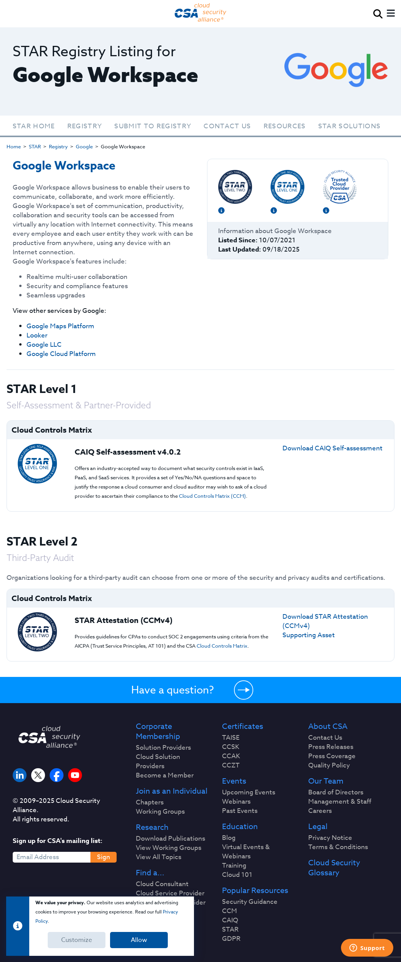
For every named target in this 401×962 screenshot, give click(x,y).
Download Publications (170, 838)
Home (14, 146)
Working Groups (160, 811)
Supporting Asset (308, 635)
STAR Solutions (349, 126)
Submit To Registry (152, 126)
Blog (229, 838)
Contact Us (227, 126)
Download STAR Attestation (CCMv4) (325, 621)
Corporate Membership (158, 732)
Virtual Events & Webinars (246, 852)
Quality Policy (329, 765)
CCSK (230, 747)
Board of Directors (335, 792)
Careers (320, 811)
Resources (285, 126)
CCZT (231, 765)
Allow (139, 940)
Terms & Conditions (338, 847)
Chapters (150, 802)
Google (84, 146)
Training (234, 865)
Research (152, 828)
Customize (76, 940)
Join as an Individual (171, 791)
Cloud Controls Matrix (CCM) (212, 495)
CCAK (231, 756)
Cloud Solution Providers (158, 761)
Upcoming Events (248, 792)
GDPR (231, 939)
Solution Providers (163, 747)
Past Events (239, 811)
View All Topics (158, 857)
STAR (35, 146)
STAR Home (34, 126)
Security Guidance (249, 902)
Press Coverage (332, 756)
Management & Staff (339, 801)
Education (240, 827)
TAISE (230, 737)
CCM (229, 911)
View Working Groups (168, 848)
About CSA (328, 727)
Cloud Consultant (162, 884)
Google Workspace (64, 166)
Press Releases (330, 747)
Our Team (325, 781)
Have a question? (172, 690)
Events (234, 781)
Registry (84, 126)
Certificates (242, 727)
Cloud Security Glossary (334, 868)
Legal (317, 827)
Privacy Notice (330, 838)
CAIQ (230, 920)
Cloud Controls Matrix (222, 645)
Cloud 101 (237, 875)
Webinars (236, 801)
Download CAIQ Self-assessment (332, 448)
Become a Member (165, 775)
